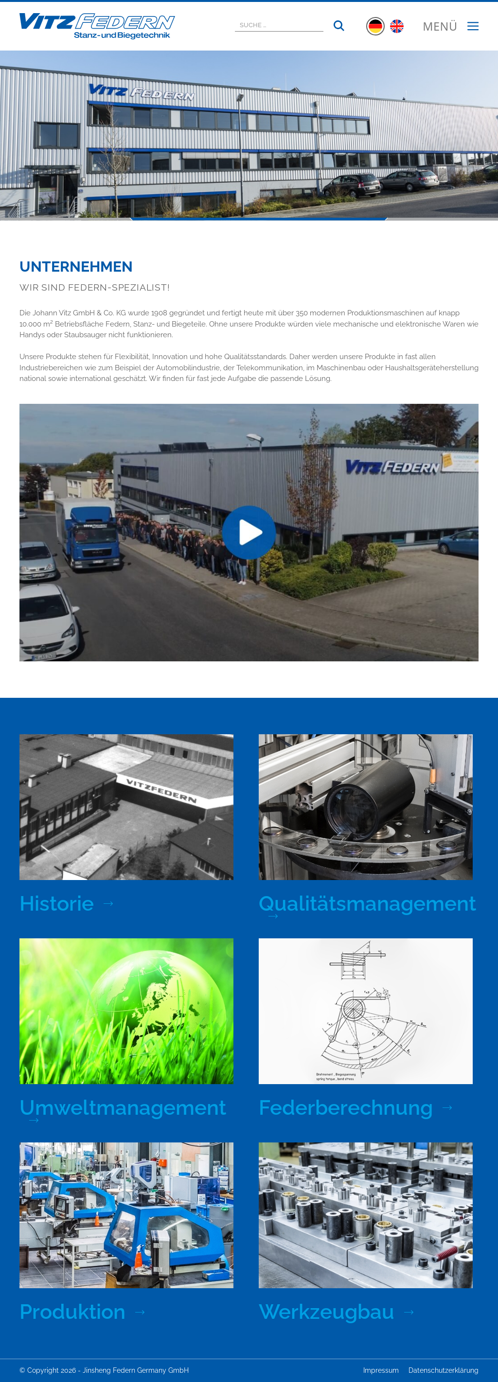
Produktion (72, 1312)
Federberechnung (346, 1108)
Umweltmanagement (122, 1109)
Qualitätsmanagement (367, 905)
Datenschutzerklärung (444, 1370)
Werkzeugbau (326, 1312)
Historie (56, 904)
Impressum (381, 1370)
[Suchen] (339, 26)
